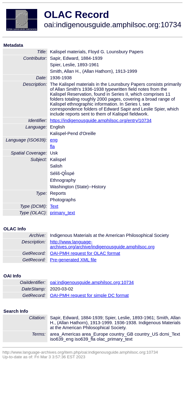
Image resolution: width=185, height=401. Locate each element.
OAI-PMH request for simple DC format (89, 295)
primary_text (62, 212)
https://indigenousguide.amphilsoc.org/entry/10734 (101, 120)
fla (52, 146)
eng (53, 139)
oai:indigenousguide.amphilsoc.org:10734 (92, 282)
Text (54, 206)
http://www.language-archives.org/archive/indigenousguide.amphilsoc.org (102, 244)
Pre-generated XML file (73, 259)
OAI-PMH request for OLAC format (85, 253)
